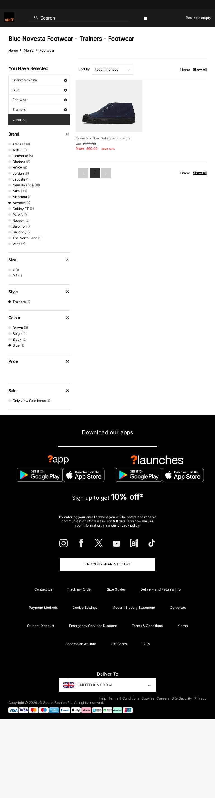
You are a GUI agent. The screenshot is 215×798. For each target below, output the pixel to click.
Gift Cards (119, 644)
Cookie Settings (85, 607)
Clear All (19, 120)
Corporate (178, 607)
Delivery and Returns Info (161, 589)
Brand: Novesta (40, 80)
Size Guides (116, 589)
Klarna (182, 626)
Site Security (182, 698)
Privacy (200, 698)
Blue (40, 90)
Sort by (84, 69)
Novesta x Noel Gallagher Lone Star (104, 138)
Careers (162, 698)
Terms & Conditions (147, 626)
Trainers (40, 109)
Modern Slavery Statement (133, 607)
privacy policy (128, 525)
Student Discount (40, 626)
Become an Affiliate (80, 644)
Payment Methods (43, 607)
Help (102, 698)
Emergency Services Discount (93, 626)
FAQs (146, 644)
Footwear (40, 100)
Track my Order (79, 589)
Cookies (147, 698)
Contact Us (43, 589)
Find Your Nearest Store (107, 564)
